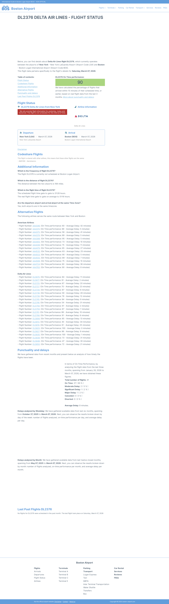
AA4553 (36, 254)
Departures (39, 574)
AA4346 (36, 226)
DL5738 (36, 293)
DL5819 (36, 325)
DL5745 (36, 299)
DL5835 (36, 334)
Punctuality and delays (28, 93)
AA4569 (36, 261)
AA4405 (36, 242)
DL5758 (36, 306)
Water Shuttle (89, 587)
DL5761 (36, 312)
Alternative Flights (26, 90)
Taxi (85, 578)
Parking (121, 8)
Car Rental (130, 8)
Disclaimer (57, 601)
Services (149, 8)
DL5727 (36, 286)
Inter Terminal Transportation (96, 584)
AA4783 (36, 267)
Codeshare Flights (26, 83)
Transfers (87, 590)
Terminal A (63, 571)
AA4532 (36, 251)
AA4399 (36, 238)
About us (72, 601)
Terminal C (63, 578)
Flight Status (23, 80)
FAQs (165, 8)
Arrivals (37, 571)
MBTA (85, 581)
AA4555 (36, 258)
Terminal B (63, 574)
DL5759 (36, 309)
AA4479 (36, 248)
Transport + (140, 8)
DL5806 (36, 318)
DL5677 (36, 280)
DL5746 (36, 302)
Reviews (158, 8)
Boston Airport (23, 8)
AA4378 (36, 235)
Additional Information (27, 86)
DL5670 (36, 277)
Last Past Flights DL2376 (29, 96)
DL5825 (36, 328)
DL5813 (36, 322)
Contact (65, 601)
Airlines (37, 581)
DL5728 (36, 290)
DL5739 (36, 296)
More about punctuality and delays (78, 97)
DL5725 (36, 283)
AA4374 (36, 229)
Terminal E (63, 581)
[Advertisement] (84, 41)
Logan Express (89, 574)
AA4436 (36, 245)
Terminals (63, 568)
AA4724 (36, 264)
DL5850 (36, 344)
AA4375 (36, 232)
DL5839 (36, 338)
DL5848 (36, 341)
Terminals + (111, 8)
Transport (87, 571)
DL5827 (36, 331)
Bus (84, 594)
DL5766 (36, 315)
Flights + (102, 8)
